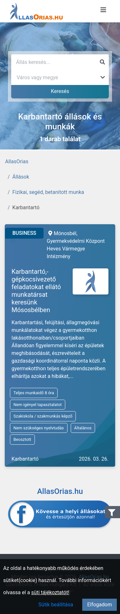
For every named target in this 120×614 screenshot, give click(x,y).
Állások (20, 177)
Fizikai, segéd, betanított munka (48, 192)
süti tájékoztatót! (50, 592)
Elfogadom (99, 605)
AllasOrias (16, 161)
